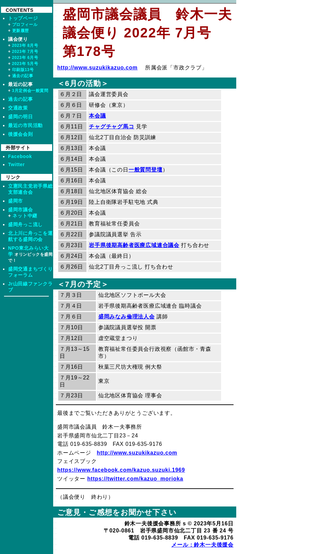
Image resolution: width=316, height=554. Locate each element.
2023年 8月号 (25, 45)
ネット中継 (24, 215)
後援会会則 (20, 134)
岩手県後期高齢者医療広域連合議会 (134, 245)
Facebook (20, 156)
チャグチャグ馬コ (111, 126)
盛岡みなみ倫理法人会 (126, 316)
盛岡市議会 (20, 209)
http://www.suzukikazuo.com (97, 67)
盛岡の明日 (20, 116)
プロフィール (25, 24)
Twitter (16, 164)
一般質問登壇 (146, 170)
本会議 (97, 116)
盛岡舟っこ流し (25, 224)
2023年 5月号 (25, 63)
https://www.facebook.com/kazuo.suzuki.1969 (121, 470)
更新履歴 (20, 30)
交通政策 (18, 108)
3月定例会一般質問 (30, 90)
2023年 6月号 (25, 57)
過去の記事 (22, 75)
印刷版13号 (23, 69)
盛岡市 (15, 201)
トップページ (23, 18)
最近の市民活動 (25, 125)
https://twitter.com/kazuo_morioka (135, 479)
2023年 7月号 (25, 51)
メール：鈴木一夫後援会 (202, 545)
